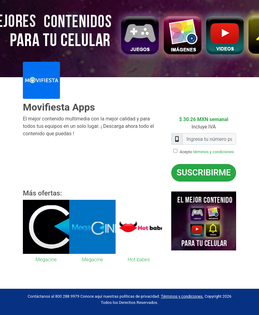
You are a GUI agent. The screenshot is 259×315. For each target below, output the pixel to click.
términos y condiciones (213, 151)
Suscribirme (203, 173)
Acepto (207, 151)
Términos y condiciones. (182, 296)
